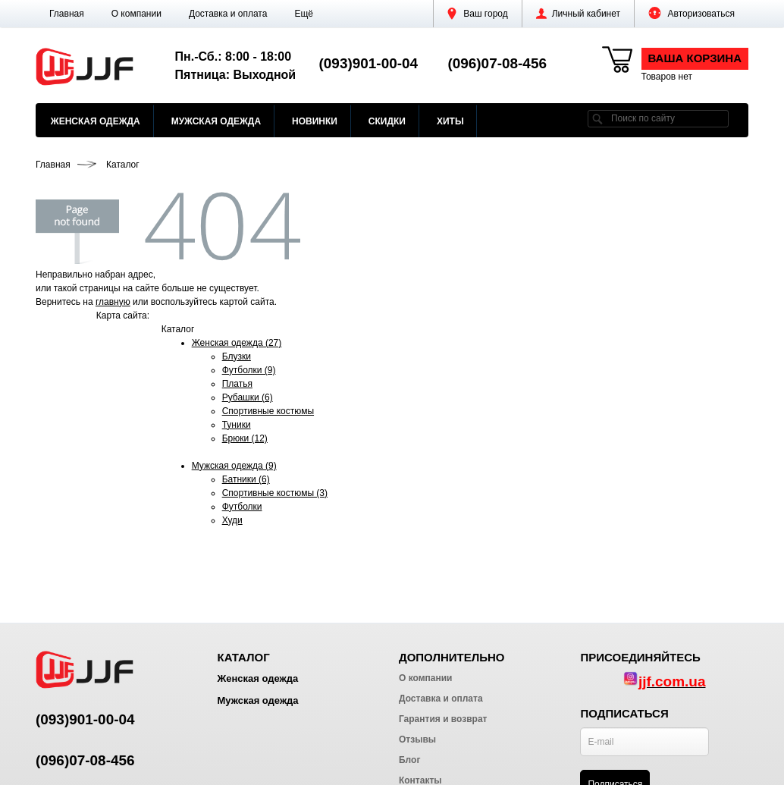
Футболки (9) (249, 370)
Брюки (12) (245, 438)
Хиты (450, 121)
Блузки (236, 356)
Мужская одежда (216, 121)
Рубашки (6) (247, 397)
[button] (304, 13)
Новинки (314, 121)
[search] (597, 118)
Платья (237, 383)
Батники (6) (246, 479)
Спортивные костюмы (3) (275, 493)
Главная (66, 13)
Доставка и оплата (228, 13)
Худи (232, 520)
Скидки (387, 121)
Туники (236, 424)
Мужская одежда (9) (234, 465)
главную (113, 302)
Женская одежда (95, 121)
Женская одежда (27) (237, 343)
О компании (136, 13)
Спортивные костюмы (268, 411)
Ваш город (477, 14)
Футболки (242, 506)
